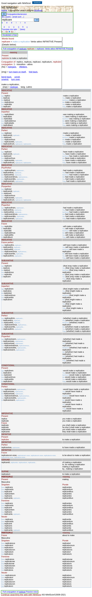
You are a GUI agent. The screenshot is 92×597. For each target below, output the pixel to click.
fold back (33, 72)
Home (4, 10)
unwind (4, 79)
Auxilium (38, 10)
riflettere (23, 67)
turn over (15, 79)
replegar (14, 87)
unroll (17, 77)
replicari (22, 592)
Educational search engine (21, 10)
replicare (22, 49)
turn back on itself (17, 72)
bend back (6, 77)
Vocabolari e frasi (9, 35)
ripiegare (12, 67)
